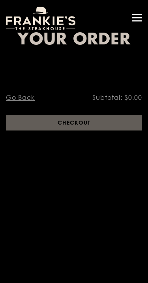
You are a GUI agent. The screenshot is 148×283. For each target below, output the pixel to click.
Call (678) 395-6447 (74, 257)
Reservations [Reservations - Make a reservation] (74, 274)
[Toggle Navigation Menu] (137, 18)
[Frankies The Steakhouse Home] (41, 17)
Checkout (74, 122)
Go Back (20, 97)
